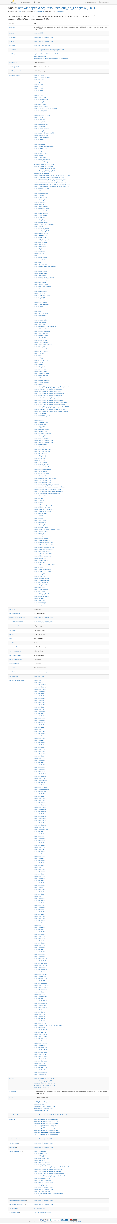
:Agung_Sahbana (41, 102)
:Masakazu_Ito (40, 522)
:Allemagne (39, 119)
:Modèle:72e (39, 905)
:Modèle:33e (39, 847)
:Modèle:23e (39, 718)
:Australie (39, 139)
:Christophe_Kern (41, 193)
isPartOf (12, 45)
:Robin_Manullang (41, 375)
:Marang (38, 518)
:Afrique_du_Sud (41, 99)
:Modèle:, (38, 680)
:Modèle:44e (39, 865)
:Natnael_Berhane (41, 335)
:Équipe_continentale (42, 476)
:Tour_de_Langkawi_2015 (43, 37)
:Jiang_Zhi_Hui (40, 585)
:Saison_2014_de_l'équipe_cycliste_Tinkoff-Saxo (49, 409)
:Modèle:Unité (40, 791)
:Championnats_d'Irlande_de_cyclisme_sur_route (50, 180)
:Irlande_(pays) (40, 257)
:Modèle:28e (39, 838)
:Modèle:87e (39, 765)
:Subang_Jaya (40, 424)
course (12, 630)
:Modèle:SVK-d (40, 1067)
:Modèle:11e (39, 693)
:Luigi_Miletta (40, 322)
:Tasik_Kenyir (40, 602)
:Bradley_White (40, 148)
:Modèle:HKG (40, 1005)
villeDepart (13, 676)
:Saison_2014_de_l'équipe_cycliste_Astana (48, 389)
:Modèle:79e (39, 918)
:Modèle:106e (40, 811)
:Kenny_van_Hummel (42, 295)
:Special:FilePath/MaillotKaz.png (46, 1130)
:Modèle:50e (39, 747)
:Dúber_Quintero (41, 213)
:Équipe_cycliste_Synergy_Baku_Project (47, 489)
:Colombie (39, 195)
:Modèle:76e (39, 912)
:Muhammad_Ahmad (42, 551)
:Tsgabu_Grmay (40, 444)
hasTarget (13, 1208)
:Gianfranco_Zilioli (41, 235)
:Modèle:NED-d (40, 1047)
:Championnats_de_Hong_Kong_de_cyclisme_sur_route (52, 184)
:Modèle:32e (39, 845)
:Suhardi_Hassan (41, 560)
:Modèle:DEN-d (40, 990)
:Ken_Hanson (40, 293)
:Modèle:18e (39, 705)
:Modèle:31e (39, 843)
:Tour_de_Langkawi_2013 (43, 41)
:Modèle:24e (39, 831)
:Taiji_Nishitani (40, 427)
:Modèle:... (39, 682)
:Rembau (38, 364)
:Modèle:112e (40, 825)
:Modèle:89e (39, 803)
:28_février (39, 79)
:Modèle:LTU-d (40, 1038)
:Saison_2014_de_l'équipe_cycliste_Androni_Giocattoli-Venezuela (54, 387)
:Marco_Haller (40, 520)
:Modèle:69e (39, 900)
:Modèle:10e (39, 691)
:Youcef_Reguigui (41, 471)
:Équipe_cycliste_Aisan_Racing (45, 478)
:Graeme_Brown (40, 242)
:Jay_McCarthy (40, 273)
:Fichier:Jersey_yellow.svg (43, 511)
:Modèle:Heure (40, 780)
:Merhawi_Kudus (41, 527)
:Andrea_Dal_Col (41, 124)
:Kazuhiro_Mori (40, 291)
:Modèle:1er (39, 709)
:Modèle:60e (39, 754)
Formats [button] (38, 2)
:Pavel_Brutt (39, 346)
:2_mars (38, 82)
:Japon (38, 269)
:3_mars (38, 84)
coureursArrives (15, 626)
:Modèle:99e (39, 956)
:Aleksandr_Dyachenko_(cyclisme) (45, 108)
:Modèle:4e (39, 745)
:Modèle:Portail (40, 787)
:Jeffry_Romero (40, 275)
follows (11, 41)
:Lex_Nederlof (40, 315)
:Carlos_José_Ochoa (42, 159)
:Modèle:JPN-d (40, 1030)
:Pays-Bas (39, 353)
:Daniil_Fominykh (41, 206)
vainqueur (13, 668)
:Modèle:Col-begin (41, 985)
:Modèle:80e (39, 920)
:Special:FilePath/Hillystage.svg (46, 1119)
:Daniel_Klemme (40, 204)
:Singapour (39, 418)
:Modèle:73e (39, 907)
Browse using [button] (26, 2)
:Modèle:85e (39, 932)
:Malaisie (38, 33)
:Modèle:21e (39, 713)
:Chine (38, 191)
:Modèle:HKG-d (40, 1007)
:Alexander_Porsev (41, 113)
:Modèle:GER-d (40, 1003)
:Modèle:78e (39, 916)
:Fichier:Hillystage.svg (42, 540)
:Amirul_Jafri (39, 574)
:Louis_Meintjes (40, 320)
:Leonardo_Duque (41, 313)
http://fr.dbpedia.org (39, 11)
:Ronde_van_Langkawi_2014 (44, 1106)
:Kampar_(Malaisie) (41, 605)
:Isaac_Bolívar (40, 260)
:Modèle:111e (40, 823)
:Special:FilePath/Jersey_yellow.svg (47, 1128)
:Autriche (38, 142)
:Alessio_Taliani (40, 110)
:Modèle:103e (40, 689)
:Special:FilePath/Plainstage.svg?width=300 (49, 49)
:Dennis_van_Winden (42, 208)
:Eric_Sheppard (40, 220)
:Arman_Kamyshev (41, 137)
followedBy (13, 37)
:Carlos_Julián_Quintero (43, 162)
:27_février (39, 75)
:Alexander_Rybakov (42, 115)
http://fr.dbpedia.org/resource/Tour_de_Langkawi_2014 (57, 8)
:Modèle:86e (39, 934)
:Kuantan (38, 306)
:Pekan (38, 355)
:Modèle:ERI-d (40, 994)
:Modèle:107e (40, 814)
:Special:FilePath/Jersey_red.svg (46, 1123)
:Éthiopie (38, 502)
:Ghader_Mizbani (41, 233)
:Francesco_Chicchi (41, 228)
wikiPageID (13, 62)
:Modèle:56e (39, 878)
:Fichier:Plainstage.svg (42, 556)
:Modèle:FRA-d (40, 1001)
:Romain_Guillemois (42, 380)
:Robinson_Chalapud (42, 378)
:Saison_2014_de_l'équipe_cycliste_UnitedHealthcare (51, 411)
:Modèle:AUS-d (40, 963)
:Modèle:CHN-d (40, 978)
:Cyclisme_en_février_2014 (44, 164)
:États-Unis (39, 500)
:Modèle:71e (39, 903)
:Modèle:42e (39, 860)
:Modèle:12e (39, 696)
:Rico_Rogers (40, 369)
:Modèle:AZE (40, 967)
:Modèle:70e (39, 760)
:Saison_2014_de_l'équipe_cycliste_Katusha (48, 400)
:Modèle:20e (39, 796)
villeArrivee (13, 672)
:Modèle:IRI (39, 1014)
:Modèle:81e (39, 923)
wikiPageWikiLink (14, 75)
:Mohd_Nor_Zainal (41, 594)
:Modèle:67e (39, 896)
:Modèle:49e (39, 798)
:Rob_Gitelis (39, 600)
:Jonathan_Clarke (41, 284)
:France (38, 226)
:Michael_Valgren (41, 531)
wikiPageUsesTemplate (17, 680)
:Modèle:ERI (39, 992)
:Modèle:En (39, 778)
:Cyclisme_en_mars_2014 (43, 166)
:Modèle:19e (39, 707)
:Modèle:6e (39, 758)
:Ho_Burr (38, 249)
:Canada (38, 155)
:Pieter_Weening (41, 360)
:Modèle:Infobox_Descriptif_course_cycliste (48, 1025)
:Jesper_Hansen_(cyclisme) (44, 277)
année (12, 609)
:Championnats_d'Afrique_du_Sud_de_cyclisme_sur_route (52, 175)
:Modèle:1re (39, 711)
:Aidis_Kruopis (40, 104)
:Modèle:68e (39, 898)
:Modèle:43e (39, 863)
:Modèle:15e (39, 794)
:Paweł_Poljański (41, 351)
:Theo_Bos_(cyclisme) (42, 433)
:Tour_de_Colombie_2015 (43, 1182)
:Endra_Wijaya (40, 217)
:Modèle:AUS (40, 961)
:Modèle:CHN (40, 976)
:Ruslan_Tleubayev (41, 382)
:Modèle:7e (39, 762)
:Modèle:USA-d (40, 1072)
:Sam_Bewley (40, 413)
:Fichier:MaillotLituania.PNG (44, 547)
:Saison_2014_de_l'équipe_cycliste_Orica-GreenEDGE (51, 407)
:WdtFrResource (39, 1208)
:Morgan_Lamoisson (42, 331)
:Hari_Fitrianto (40, 244)
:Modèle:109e (40, 818)
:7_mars (38, 93)
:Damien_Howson (41, 200)
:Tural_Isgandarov (41, 447)
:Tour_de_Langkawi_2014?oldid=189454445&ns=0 (50, 1115)
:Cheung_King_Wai (41, 188)
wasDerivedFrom (14, 1115)
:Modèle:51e (39, 867)
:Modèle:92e (39, 943)
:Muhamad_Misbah (41, 596)
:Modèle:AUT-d (40, 965)
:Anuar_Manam (40, 131)
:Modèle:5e (39, 751)
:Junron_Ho (39, 587)
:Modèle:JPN (40, 1027)
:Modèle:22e (39, 716)
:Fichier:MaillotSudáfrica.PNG (44, 565)
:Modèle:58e (39, 883)
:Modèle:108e (40, 816)
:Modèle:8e (39, 767)
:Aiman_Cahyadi (40, 106)
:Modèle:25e (39, 720)
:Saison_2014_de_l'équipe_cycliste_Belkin (48, 391)
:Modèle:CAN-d (40, 974)
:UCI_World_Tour (41, 456)
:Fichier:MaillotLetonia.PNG (44, 545)
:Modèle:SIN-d (40, 1065)
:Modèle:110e (40, 820)
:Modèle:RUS (40, 1059)
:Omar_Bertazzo (40, 340)
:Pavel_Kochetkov (41, 349)
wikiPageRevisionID (15, 71)
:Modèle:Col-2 (40, 774)
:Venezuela (39, 460)
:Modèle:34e (39, 849)
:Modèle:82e (39, 925)
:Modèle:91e (39, 941)
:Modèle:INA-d (40, 1012)
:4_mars (38, 86)
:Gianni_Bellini (40, 237)
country (12, 33)
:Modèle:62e (39, 887)
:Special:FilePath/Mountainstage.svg (47, 1132)
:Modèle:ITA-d (40, 1023)
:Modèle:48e (39, 742)
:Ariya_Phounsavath (42, 135)
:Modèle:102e (40, 687)
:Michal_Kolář (40, 533)
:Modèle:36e (39, 851)
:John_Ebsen (40, 282)
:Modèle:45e (39, 736)
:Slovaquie (39, 420)
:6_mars (38, 90)
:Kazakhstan (39, 289)
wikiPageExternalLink (15, 54)
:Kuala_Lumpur (40, 302)
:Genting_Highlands (41, 231)
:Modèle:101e (40, 805)
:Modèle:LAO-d (40, 1036)
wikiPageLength (14, 67)
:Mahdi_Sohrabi (40, 324)
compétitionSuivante (16, 621)
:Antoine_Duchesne (41, 128)
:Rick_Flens (39, 367)
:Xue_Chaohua (40, 462)
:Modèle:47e (39, 740)
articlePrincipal (14, 613)
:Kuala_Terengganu (41, 304)
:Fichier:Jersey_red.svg (42, 507)
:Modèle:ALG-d (40, 958)
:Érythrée (38, 498)
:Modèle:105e (40, 809)
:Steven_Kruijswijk (41, 422)
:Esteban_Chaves (41, 222)
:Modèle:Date (40, 776)
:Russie (38, 384)
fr (11, 638)
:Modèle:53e (39, 872)
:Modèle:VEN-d (40, 1074)
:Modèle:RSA (40, 1054)
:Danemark (39, 202)
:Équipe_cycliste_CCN (42, 480)
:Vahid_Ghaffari (40, 458)
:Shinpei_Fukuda (41, 538)
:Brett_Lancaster (40, 151)
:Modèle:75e (39, 800)
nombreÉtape (14, 663)
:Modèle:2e (39, 725)
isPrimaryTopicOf (14, 1139)
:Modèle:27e (39, 836)
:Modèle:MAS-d (40, 1043)
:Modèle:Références (42, 789)
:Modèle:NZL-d (40, 1050)
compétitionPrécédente (17, 617)
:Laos (37, 311)
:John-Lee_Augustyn (42, 280)
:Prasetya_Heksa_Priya (42, 536)
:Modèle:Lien (40, 782)
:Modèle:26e (39, 834)
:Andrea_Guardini (41, 126)
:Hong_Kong (39, 251)
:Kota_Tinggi (39, 300)
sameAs (12, 1102)
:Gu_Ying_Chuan (41, 582)
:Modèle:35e (39, 727)
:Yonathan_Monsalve (42, 467)
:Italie (37, 262)
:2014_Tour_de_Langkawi (42, 1102)
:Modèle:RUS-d (40, 1061)
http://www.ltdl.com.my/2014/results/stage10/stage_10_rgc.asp (51, 58)
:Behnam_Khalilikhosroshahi (44, 146)
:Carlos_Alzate (40, 157)
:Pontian (38, 567)
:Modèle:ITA (39, 1021)
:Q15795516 (39, 1104)
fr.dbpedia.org (60, 11)
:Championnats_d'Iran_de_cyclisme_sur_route (49, 177)
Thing (19, 11)
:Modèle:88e (39, 936)
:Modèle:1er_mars (41, 829)
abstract (12, 27)
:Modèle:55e (39, 876)
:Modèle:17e (39, 827)
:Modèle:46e (39, 738)
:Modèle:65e (39, 894)
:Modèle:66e (39, 756)
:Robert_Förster (40, 371)
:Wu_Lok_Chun (40, 558)
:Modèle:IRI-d (40, 1016)
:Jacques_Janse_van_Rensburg (45, 266)
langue (12, 642)
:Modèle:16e (39, 702)
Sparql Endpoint (104, 2)
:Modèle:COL (40, 981)
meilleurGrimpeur (15, 647)
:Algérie (38, 117)
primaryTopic (14, 1212)
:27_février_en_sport (42, 77)
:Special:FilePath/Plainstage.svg (46, 1134)
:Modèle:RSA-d (40, 1056)
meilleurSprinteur (15, 651)
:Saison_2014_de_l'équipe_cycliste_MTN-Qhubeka (50, 402)
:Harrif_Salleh (40, 246)
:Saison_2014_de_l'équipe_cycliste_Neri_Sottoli (49, 404)
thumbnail (12, 49)
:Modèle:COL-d (40, 983)
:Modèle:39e (39, 856)
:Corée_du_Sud (40, 197)
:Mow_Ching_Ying (41, 333)
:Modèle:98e (39, 954)
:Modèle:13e (39, 698)
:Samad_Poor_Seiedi (42, 415)
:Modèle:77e (39, 914)
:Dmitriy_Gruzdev (41, 211)
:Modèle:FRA (40, 998)
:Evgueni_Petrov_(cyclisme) (44, 224)
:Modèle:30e (39, 840)
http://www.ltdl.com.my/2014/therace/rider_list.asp (47, 54)
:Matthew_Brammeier (42, 525)
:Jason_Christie (40, 271)
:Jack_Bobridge (40, 264)
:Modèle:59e (39, 749)
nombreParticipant (15, 659)
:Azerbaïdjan (39, 144)
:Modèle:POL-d (40, 1052)
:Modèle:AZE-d (40, 969)
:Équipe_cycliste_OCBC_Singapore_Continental (49, 487)
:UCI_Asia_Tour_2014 (42, 45)
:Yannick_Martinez (41, 464)
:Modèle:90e (39, 938)
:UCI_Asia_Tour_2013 (42, 449)
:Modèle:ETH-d (40, 996)
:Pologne (38, 362)
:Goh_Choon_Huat (41, 240)
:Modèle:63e (39, 889)
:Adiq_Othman (40, 97)
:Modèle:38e (39, 854)
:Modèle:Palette (40, 785)
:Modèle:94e (39, 945)
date (11, 634)
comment (12, 1091)
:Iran (37, 255)
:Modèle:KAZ (40, 1032)
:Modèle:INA (39, 1010)
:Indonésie (39, 253)
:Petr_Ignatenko (40, 358)
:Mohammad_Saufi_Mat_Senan (45, 326)
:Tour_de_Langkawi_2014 (43, 1139)
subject (11, 1078)
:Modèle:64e (39, 892)
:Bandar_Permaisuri (41, 580)
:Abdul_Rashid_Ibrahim (42, 571)
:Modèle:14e (39, 700)
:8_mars (38, 95)
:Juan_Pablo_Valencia (42, 286)
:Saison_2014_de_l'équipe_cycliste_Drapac (48, 395)
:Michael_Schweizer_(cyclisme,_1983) (47, 529)
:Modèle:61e (39, 885)
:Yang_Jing (39, 562)
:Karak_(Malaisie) (41, 589)
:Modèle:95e (39, 947)
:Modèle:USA (40, 1070)
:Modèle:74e (39, 909)
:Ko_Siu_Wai (40, 297)
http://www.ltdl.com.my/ (40, 56)
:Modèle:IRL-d (40, 1018)
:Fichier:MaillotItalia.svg (42, 569)
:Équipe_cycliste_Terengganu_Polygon (47, 493)
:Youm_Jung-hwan (41, 473)
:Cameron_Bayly (41, 153)
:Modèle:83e (39, 927)
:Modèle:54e (39, 874)
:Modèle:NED (40, 1045)
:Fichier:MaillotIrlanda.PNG (43, 542)
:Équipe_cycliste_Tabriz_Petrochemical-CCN (48, 491)
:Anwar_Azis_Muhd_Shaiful (44, 133)
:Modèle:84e (39, 929)
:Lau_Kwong (39, 591)
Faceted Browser (90, 2)
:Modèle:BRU (40, 972)
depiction (12, 1119)
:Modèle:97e (39, 952)
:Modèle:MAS (40, 1041)
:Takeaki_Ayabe (40, 431)
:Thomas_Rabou (41, 436)
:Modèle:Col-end (40, 987)
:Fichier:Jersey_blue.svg (43, 505)
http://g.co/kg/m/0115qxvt (41, 1110)
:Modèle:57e (39, 880)
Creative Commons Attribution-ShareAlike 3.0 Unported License (74, 1221)
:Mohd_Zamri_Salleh (42, 329)
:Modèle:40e (39, 733)
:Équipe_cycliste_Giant (42, 482)
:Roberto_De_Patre (41, 373)
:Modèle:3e (39, 731)
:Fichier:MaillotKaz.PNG (43, 554)
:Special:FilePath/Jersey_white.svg (46, 1125)
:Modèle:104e (40, 807)
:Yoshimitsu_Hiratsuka (42, 469)
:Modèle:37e (39, 729)
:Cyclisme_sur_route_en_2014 (44, 168)
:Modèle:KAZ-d (40, 1034)
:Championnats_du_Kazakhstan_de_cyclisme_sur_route (52, 186)
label (11, 1097)
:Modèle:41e (39, 858)
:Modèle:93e (39, 769)
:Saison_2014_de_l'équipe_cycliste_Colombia (49, 393)
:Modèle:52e (39, 869)
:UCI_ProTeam (40, 453)
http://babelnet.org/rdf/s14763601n (43, 1108)
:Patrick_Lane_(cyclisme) (43, 344)
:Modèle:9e (39, 771)
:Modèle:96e (39, 949)
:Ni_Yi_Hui (39, 598)
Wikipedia (46, 1221)
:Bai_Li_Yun (39, 576)
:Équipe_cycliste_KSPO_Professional (46, 485)
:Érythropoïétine (40, 496)
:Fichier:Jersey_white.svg (43, 509)
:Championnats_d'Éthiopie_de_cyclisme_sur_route (50, 182)
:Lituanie (38, 318)
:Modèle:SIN (39, 1063)
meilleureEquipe (15, 655)
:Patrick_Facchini (41, 342)
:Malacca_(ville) (40, 513)
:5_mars (38, 88)
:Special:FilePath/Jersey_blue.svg (46, 1121)
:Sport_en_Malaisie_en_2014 (44, 171)
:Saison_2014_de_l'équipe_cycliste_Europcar (48, 398)
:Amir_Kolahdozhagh (42, 122)
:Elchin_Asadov (40, 215)
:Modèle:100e (40, 685)
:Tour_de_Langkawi (41, 173)
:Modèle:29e (39, 722)
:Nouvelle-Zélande (41, 338)
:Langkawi (39, 309)
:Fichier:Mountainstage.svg (43, 549)
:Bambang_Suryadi (41, 578)
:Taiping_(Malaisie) (41, 429)
